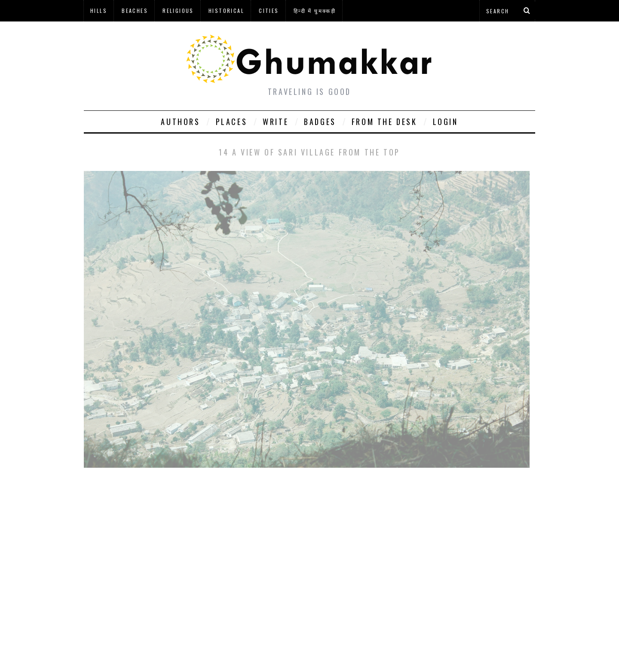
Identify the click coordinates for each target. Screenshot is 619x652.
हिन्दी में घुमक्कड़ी (315, 10)
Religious (178, 10)
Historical (226, 10)
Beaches (135, 10)
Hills (98, 10)
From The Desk (384, 121)
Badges (320, 121)
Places (232, 121)
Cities (269, 10)
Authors (180, 121)
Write (275, 121)
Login (445, 121)
